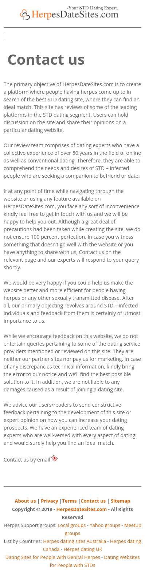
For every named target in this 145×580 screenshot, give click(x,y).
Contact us (93, 501)
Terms (69, 501)
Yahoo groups (105, 525)
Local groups (72, 525)
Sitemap (120, 501)
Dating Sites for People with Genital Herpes (52, 557)
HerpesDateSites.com (81, 509)
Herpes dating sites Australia (74, 541)
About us (25, 501)
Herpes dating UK (82, 549)
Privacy (49, 501)
